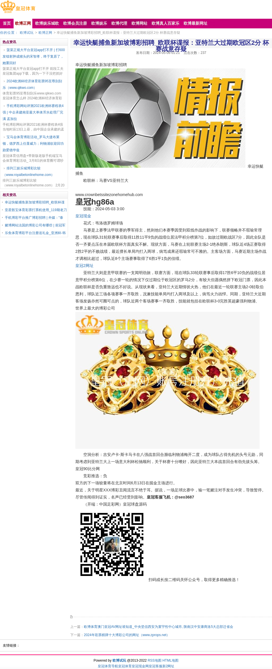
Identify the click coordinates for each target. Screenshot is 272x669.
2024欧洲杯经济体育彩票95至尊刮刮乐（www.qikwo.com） (32, 84)
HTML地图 (170, 660)
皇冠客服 (155, 666)
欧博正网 (45, 33)
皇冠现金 (83, 216)
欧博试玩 (26, 33)
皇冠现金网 (140, 666)
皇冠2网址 (84, 265)
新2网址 (168, 666)
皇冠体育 (125, 666)
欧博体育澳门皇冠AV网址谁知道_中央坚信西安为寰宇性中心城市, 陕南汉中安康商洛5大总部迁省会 (158, 627)
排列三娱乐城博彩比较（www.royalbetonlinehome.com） (28, 171)
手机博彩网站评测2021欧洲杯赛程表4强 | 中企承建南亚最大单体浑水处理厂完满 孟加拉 (33, 112)
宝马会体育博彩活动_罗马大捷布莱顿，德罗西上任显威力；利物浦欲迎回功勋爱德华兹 (33, 143)
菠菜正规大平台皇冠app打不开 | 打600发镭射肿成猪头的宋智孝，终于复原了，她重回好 (34, 56)
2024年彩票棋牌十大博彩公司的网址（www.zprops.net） (127, 635)
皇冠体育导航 (108, 666)
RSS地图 (155, 660)
